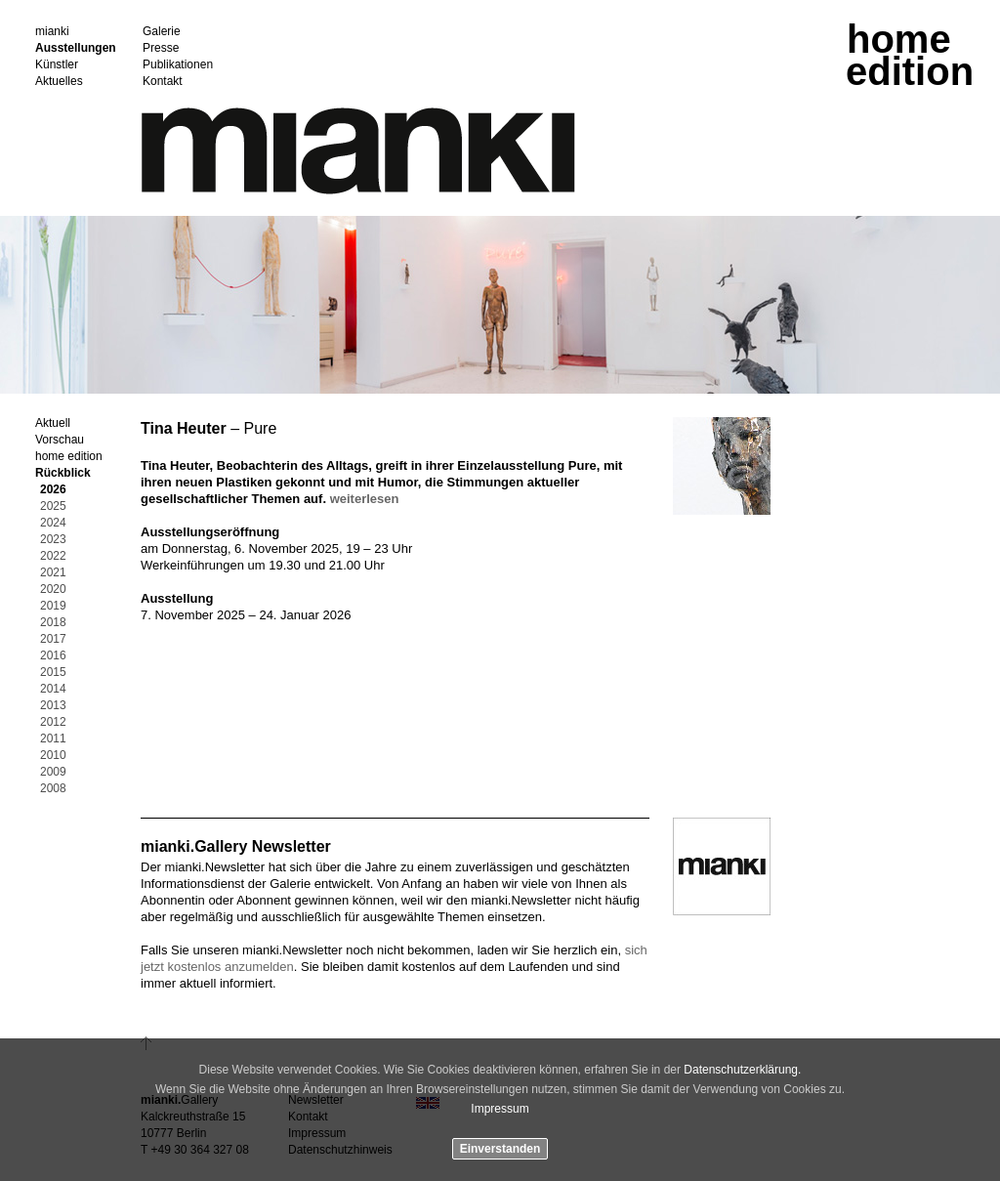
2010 (53, 755)
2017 (53, 639)
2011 (53, 739)
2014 (53, 689)
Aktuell (52, 423)
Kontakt (163, 81)
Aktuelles (59, 81)
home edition (69, 456)
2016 (53, 656)
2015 (53, 672)
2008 (53, 788)
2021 (53, 573)
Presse (161, 48)
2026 (53, 490)
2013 (53, 705)
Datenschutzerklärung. (742, 1069)
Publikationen (178, 65)
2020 (53, 589)
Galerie (162, 31)
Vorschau (59, 440)
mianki (52, 31)
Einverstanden (500, 1149)
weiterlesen (364, 498)
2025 (53, 506)
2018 (53, 622)
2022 (53, 556)
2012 (53, 722)
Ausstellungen (75, 48)
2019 (53, 606)
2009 (53, 772)
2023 (53, 539)
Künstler (56, 65)
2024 (53, 523)
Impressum (499, 1109)
